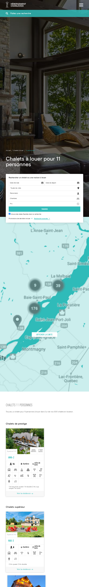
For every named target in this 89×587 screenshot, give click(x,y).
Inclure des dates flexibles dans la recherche (26, 214)
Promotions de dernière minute (19, 218)
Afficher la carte (44, 336)
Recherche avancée (41, 218)
